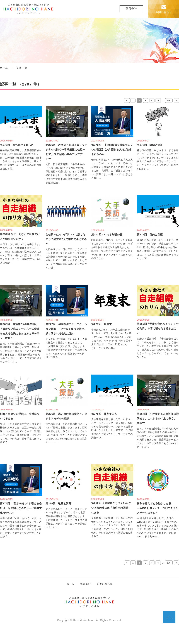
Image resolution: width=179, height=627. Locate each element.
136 (169, 100)
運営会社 (131, 8)
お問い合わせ (105, 584)
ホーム (4, 68)
